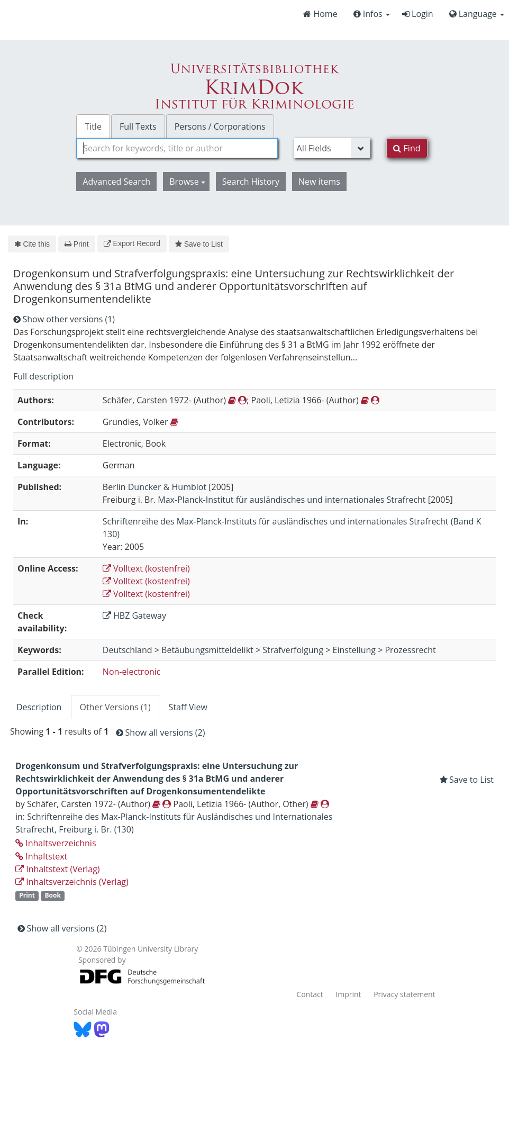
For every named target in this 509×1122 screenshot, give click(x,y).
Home (320, 14)
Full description (43, 376)
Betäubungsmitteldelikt (207, 650)
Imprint (348, 994)
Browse (187, 181)
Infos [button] (371, 14)
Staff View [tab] (188, 707)
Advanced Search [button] (116, 181)
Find (406, 148)
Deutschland (127, 650)
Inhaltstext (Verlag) (57, 869)
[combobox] (176, 148)
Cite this (32, 244)
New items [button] (319, 181)
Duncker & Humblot (167, 487)
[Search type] (332, 148)
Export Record (132, 243)
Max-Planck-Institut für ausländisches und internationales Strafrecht (291, 499)
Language (476, 14)
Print (76, 244)
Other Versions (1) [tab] (114, 707)
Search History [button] (250, 181)
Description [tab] (38, 707)
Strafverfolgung (292, 650)
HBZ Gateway (134, 615)
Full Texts (138, 126)
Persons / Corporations (220, 126)
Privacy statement (404, 994)
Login (417, 14)
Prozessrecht (410, 650)
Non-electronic (132, 671)
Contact (309, 994)
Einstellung (354, 650)
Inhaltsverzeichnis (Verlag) (72, 882)
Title (93, 126)
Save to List (199, 244)
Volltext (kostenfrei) (146, 568)
